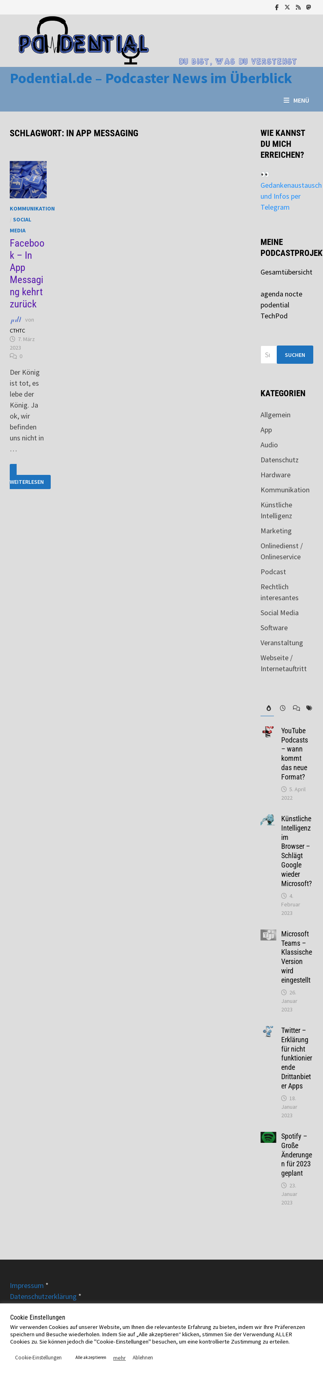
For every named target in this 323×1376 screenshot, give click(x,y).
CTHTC (17, 330)
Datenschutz (280, 459)
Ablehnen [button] (143, 1357)
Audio (269, 444)
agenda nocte (281, 293)
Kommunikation (32, 208)
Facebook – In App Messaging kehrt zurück (27, 273)
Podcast (273, 571)
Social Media (280, 612)
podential (275, 304)
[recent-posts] (280, 708)
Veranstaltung (282, 642)
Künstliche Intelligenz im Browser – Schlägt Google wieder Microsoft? (296, 851)
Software (274, 627)
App (266, 429)
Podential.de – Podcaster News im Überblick (151, 78)
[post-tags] (306, 708)
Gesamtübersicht (286, 272)
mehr (119, 1357)
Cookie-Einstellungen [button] (38, 1357)
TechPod (274, 315)
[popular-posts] (267, 708)
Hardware (276, 474)
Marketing (276, 530)
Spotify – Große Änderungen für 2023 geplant (296, 1154)
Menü (296, 100)
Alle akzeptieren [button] (90, 1357)
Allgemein (276, 414)
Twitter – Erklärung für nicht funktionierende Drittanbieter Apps (296, 1058)
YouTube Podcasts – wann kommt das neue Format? (294, 753)
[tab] (267, 708)
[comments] (293, 708)
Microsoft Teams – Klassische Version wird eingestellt (296, 956)
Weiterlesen (27, 476)
